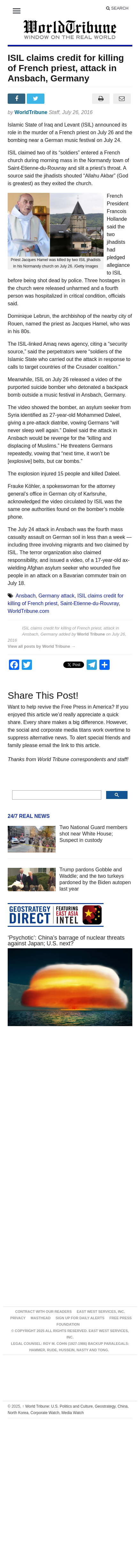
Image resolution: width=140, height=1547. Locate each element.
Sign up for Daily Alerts (80, 1318)
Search (117, 8)
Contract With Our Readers (43, 1311)
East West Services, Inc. (101, 1311)
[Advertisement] (63, 1107)
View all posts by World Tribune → (41, 646)
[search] (56, 795)
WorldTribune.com (28, 611)
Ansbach (25, 595)
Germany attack (56, 595)
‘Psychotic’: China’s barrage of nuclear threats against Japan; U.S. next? (66, 940)
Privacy (18, 1318)
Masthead (41, 1318)
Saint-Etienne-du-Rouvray (89, 603)
